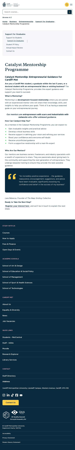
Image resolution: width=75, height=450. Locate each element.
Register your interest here (17, 206)
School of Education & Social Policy (18, 271)
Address (6, 382)
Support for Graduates (44, 22)
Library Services (9, 360)
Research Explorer (10, 354)
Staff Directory (9, 376)
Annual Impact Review (14, 48)
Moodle (5, 349)
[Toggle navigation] (71, 4)
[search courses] (69, 12)
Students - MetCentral (12, 337)
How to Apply (8, 238)
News (4, 316)
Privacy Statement (8, 438)
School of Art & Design (12, 266)
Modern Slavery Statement (11, 442)
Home (4, 22)
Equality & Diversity (11, 310)
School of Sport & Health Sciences (17, 283)
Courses (6, 233)
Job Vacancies (8, 321)
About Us (6, 304)
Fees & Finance (9, 244)
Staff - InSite (8, 343)
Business (13, 22)
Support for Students (14, 38)
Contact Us (10, 51)
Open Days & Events (11, 250)
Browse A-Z (7, 17)
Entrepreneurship (26, 22)
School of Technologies (12, 288)
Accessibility (6, 433)
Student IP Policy (12, 44)
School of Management (12, 277)
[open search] (67, 4)
